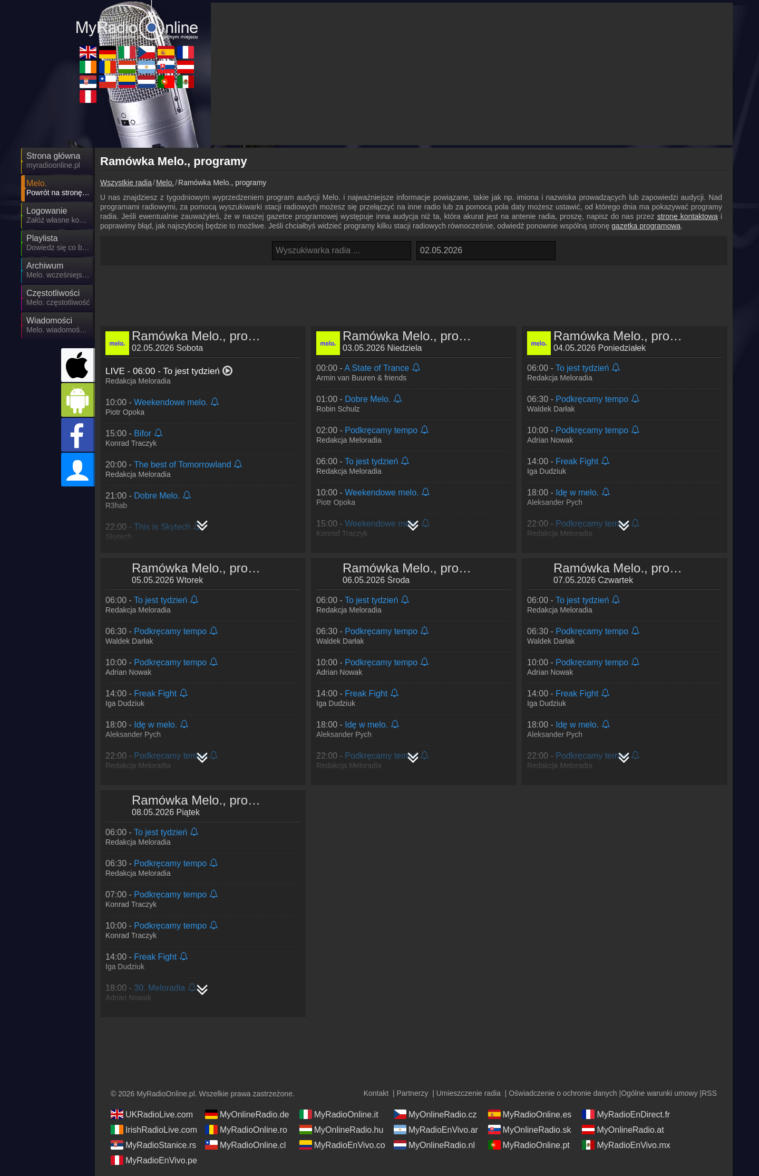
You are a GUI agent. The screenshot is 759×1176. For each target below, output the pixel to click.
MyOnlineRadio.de (247, 1114)
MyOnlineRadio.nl (434, 1145)
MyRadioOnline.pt (529, 1145)
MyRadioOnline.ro (246, 1129)
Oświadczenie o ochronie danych (563, 1093)
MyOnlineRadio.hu (341, 1129)
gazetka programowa (645, 226)
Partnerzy (412, 1093)
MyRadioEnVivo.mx (626, 1145)
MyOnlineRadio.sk (529, 1129)
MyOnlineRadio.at (623, 1129)
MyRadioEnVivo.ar (436, 1129)
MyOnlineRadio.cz (435, 1114)
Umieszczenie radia (468, 1093)
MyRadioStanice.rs (153, 1145)
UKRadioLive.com (152, 1114)
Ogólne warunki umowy (659, 1093)
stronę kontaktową (687, 216)
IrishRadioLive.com (154, 1129)
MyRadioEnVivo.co (342, 1145)
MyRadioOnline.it (338, 1114)
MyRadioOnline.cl (245, 1145)
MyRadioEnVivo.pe (154, 1160)
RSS (709, 1093)
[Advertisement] (413, 291)
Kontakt (376, 1093)
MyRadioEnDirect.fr (626, 1114)
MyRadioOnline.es (530, 1114)
